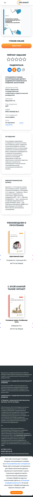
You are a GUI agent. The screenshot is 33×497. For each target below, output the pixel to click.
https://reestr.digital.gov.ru (23, 435)
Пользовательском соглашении (18, 464)
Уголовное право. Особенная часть (16, 321)
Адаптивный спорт (16, 256)
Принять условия (16, 492)
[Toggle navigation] (5, 2)
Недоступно (16, 46)
